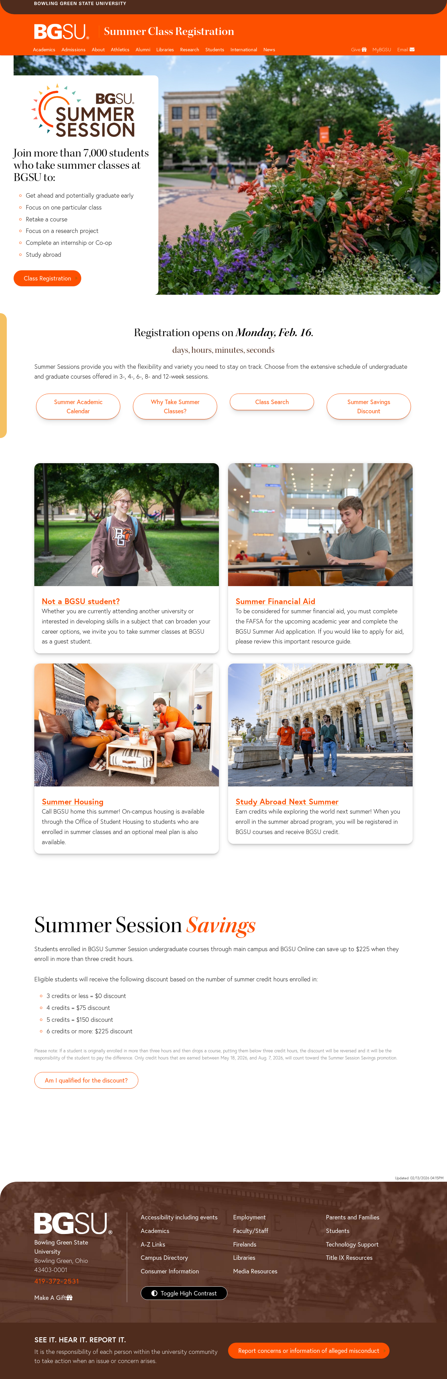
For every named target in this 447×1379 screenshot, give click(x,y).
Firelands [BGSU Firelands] (244, 1244)
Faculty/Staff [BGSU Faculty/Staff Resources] (250, 1231)
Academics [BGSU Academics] (155, 1231)
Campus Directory (164, 1257)
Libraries (165, 49)
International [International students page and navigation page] (243, 49)
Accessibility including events (179, 1217)
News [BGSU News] (269, 49)
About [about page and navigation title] (98, 49)
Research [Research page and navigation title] (189, 49)
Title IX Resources (349, 1257)
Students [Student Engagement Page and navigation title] (214, 49)
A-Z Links (153, 1244)
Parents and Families (352, 1217)
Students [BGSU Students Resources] (337, 1231)
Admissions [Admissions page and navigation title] (74, 49)
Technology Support (352, 1244)
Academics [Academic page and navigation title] (44, 49)
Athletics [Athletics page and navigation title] (120, 49)
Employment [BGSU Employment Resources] (249, 1217)
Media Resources (255, 1271)
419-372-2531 (56, 1281)
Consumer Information (170, 1271)
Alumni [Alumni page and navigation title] (143, 49)
